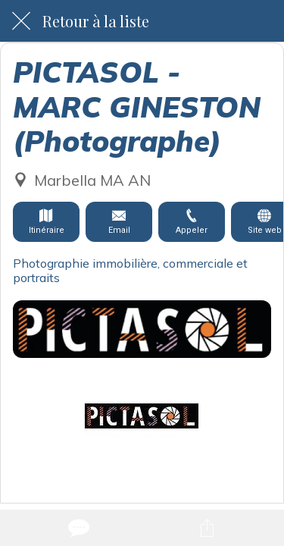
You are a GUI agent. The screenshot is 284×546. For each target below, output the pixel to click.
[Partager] (207, 528)
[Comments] (77, 528)
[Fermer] (21, 21)
